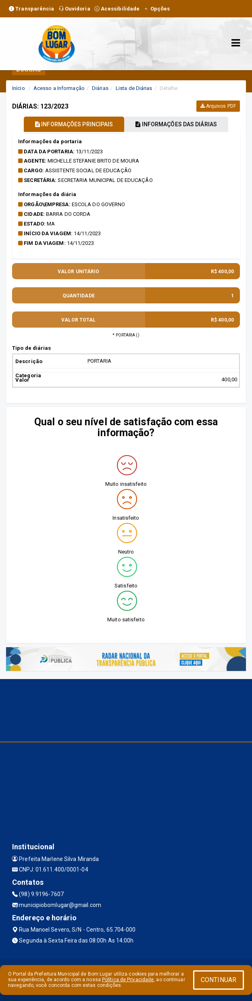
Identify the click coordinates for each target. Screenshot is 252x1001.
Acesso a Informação (59, 88)
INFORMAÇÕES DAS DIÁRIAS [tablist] (176, 124)
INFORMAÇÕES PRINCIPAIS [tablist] (74, 124)
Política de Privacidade (128, 979)
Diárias (100, 88)
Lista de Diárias (134, 88)
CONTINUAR (218, 980)
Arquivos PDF (218, 106)
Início (18, 88)
